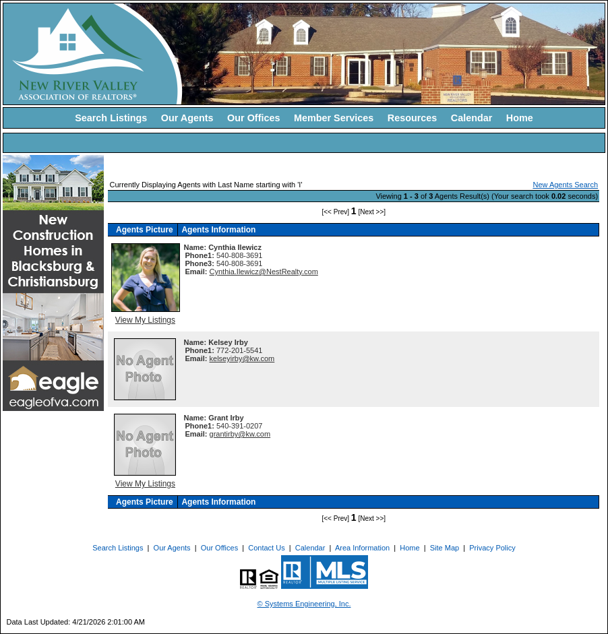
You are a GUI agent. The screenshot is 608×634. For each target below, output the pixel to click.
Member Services (333, 118)
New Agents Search (565, 185)
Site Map (444, 548)
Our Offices (253, 118)
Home (519, 118)
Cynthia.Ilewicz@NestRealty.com (264, 271)
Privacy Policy (492, 548)
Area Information (362, 548)
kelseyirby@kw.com (242, 358)
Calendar (472, 118)
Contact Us (266, 548)
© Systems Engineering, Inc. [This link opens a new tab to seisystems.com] (304, 604)
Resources (412, 118)
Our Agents (187, 118)
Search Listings (111, 118)
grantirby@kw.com (240, 434)
